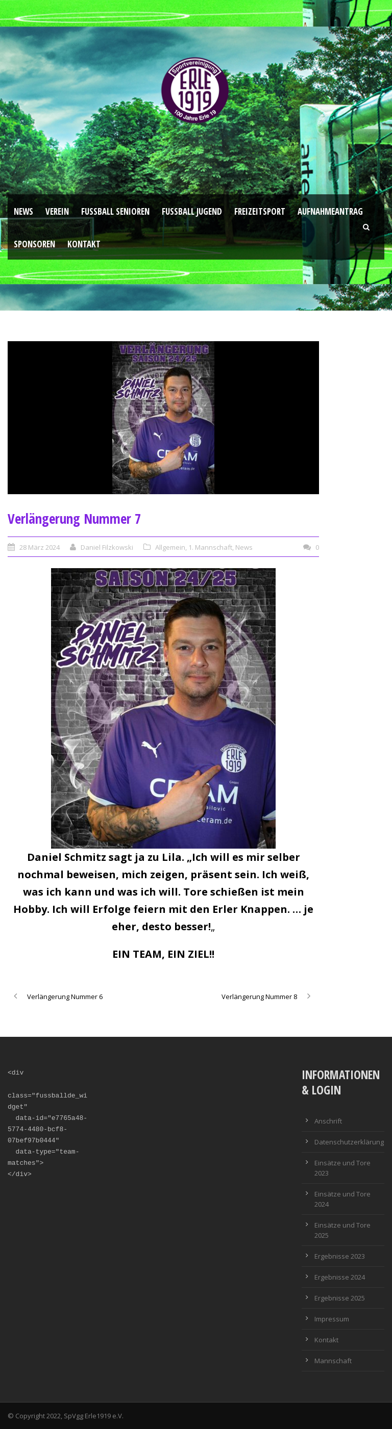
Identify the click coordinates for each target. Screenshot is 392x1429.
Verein (57, 211)
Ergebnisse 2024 (339, 1277)
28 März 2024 (39, 547)
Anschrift (328, 1121)
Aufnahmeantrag (330, 211)
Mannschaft (333, 1360)
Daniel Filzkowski (107, 547)
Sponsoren (34, 244)
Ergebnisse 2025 (339, 1298)
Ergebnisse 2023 (339, 1256)
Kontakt (84, 244)
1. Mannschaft (210, 547)
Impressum (331, 1318)
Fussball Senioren (115, 211)
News (23, 211)
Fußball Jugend (192, 211)
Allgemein (170, 547)
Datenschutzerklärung (349, 1141)
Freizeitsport (259, 211)
